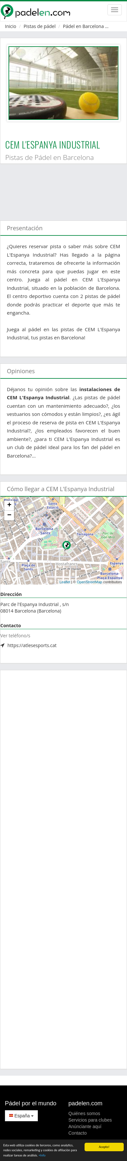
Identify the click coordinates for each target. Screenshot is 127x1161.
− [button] (9, 515)
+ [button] (9, 505)
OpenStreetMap (89, 582)
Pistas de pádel (40, 26)
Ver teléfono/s (15, 635)
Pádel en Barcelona (83, 26)
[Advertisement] (61, 189)
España (21, 1115)
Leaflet (64, 582)
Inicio (10, 26)
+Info (42, 1156)
